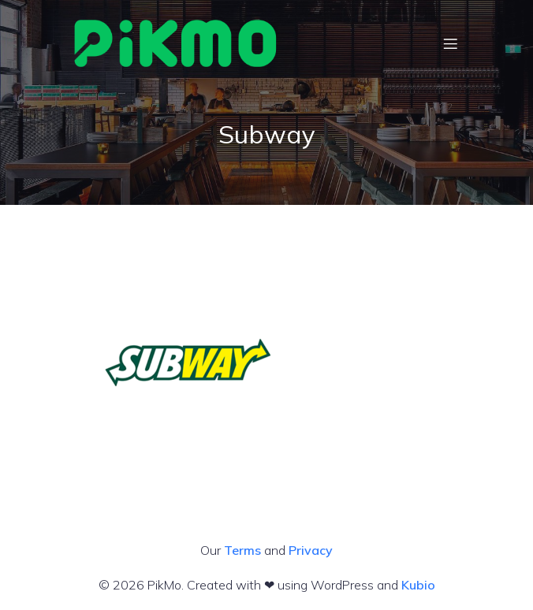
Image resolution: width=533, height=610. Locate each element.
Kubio (418, 585)
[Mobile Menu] (450, 43)
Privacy (311, 550)
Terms (242, 550)
